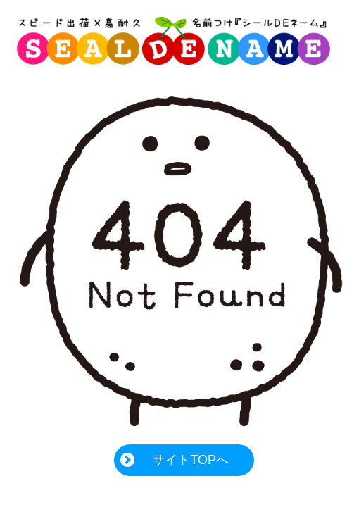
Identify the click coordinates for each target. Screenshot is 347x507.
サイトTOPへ (190, 460)
